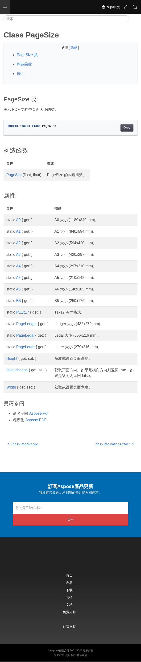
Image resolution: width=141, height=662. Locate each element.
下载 (69, 590)
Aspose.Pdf (38, 413)
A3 (18, 254)
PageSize (14, 175)
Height (11, 358)
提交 (70, 519)
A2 (18, 243)
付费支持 (69, 626)
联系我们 (82, 655)
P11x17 (22, 312)
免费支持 (69, 612)
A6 (18, 289)
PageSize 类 (27, 55)
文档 (69, 604)
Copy (127, 127)
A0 (18, 220)
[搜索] (66, 18)
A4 (18, 266)
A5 (18, 278)
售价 (69, 597)
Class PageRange (22, 444)
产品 (69, 582)
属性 (20, 74)
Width (11, 387)
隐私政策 (59, 655)
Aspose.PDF (35, 420)
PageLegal (25, 335)
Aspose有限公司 (59, 650)
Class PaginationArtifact (114, 444)
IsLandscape (17, 370)
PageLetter (25, 347)
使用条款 (70, 655)
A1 (18, 231)
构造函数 (24, 64)
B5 (18, 301)
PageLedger (26, 324)
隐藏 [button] (74, 48)
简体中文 (110, 7)
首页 (69, 575)
